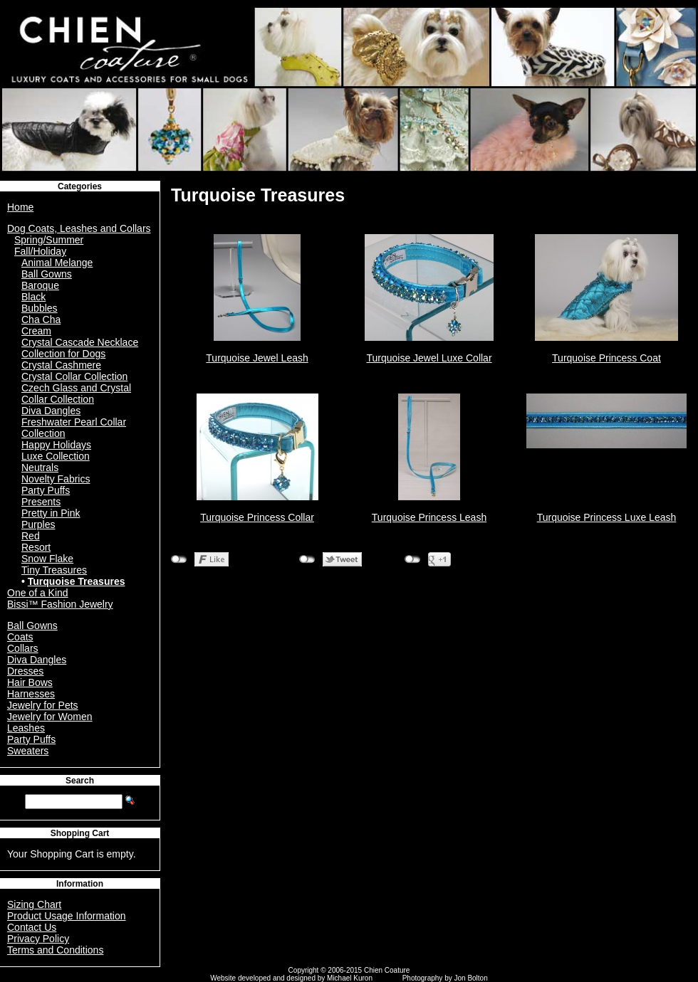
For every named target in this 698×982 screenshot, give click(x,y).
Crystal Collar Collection (74, 376)
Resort (36, 547)
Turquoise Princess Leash (429, 517)
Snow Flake (47, 558)
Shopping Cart (80, 833)
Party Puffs (45, 490)
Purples (38, 524)
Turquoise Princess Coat (606, 358)
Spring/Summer (48, 240)
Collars (22, 648)
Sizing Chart (34, 904)
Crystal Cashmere (61, 365)
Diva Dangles (50, 410)
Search (80, 781)
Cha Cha (41, 319)
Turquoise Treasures (76, 581)
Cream (36, 331)
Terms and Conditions (55, 950)
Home (20, 207)
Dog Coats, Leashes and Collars (79, 228)
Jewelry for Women (50, 716)
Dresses (25, 671)
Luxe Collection (55, 456)
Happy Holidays (56, 444)
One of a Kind (37, 592)
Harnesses (31, 693)
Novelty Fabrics (55, 479)
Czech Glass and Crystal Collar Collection (76, 393)
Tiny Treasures (54, 570)
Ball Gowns (46, 274)
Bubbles (39, 308)
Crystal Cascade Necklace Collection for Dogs (79, 348)
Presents (41, 501)
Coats (20, 637)
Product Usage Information (66, 916)
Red (30, 536)
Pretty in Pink (50, 513)
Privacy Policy (38, 938)
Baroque (40, 285)
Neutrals (39, 467)
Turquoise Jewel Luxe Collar (428, 358)
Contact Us (31, 927)
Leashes (26, 728)
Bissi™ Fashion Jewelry (60, 604)
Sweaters (27, 750)
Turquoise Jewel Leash (257, 358)
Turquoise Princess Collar (257, 517)
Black (33, 296)
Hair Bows (30, 682)
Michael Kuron (350, 978)
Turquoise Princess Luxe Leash (607, 517)
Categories (80, 186)
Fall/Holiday (40, 251)
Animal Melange (57, 262)
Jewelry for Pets (42, 705)
